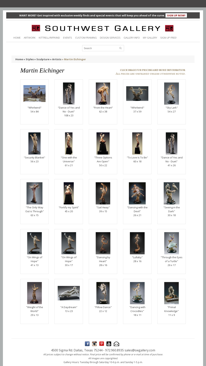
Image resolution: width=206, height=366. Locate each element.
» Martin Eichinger (74, 59)
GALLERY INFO (132, 37)
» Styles (29, 59)
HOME (17, 37)
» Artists (55, 59)
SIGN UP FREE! (168, 37)
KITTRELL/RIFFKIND (49, 37)
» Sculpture (41, 59)
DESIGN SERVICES (110, 37)
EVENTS (67, 37)
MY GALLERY (150, 37)
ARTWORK (30, 37)
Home (19, 59)
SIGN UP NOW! (176, 15)
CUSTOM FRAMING (86, 37)
